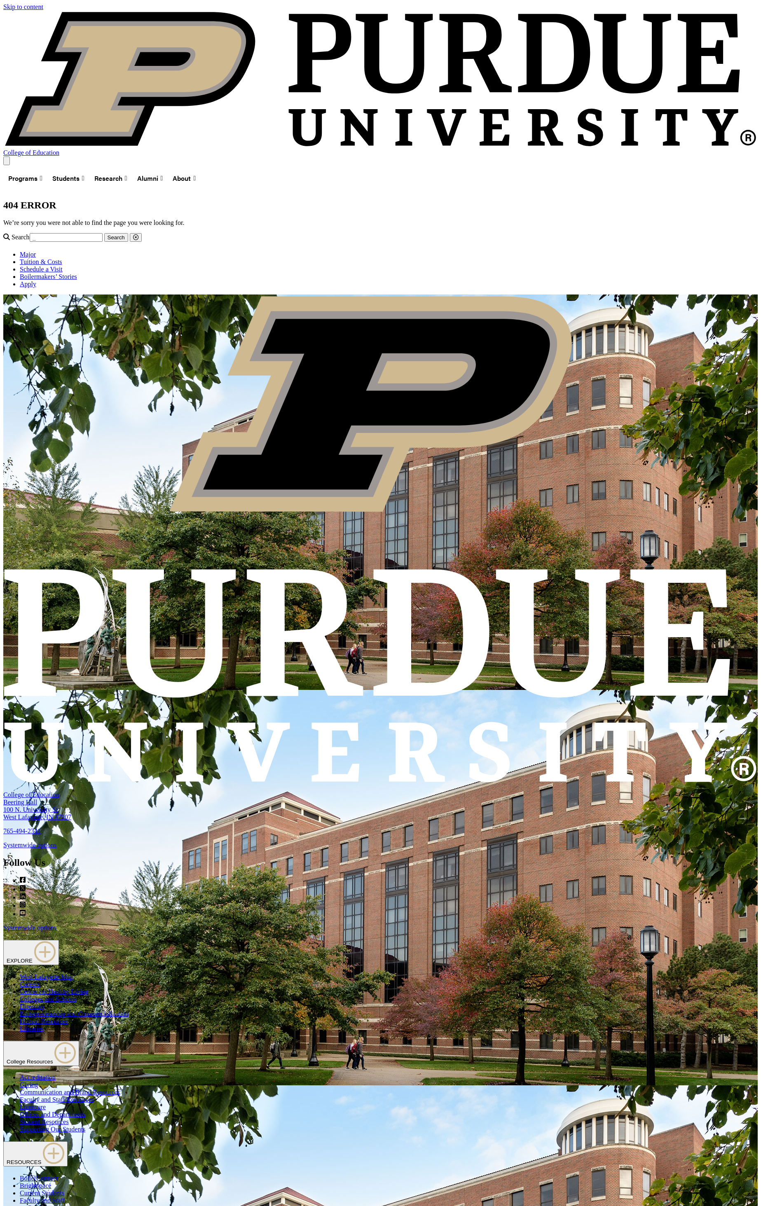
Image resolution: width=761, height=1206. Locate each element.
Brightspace (35, 1185)
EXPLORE (31, 952)
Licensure (33, 1106)
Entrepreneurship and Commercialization (74, 1013)
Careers (30, 984)
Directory (32, 1006)
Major (28, 254)
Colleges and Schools (48, 999)
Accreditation (38, 1077)
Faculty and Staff (42, 1200)
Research (110, 178)
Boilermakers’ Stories (48, 276)
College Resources (41, 1053)
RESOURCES (35, 1154)
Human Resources (44, 1021)
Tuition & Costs (41, 261)
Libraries (32, 1028)
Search (21, 237)
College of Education (31, 152)
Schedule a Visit (41, 269)
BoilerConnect (39, 1178)
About (184, 178)
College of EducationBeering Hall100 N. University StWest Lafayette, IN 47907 (37, 805)
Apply (28, 283)
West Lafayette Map (46, 976)
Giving (29, 1084)
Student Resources (44, 1121)
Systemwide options (29, 844)
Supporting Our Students (52, 1129)
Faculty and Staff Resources (57, 1099)
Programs (25, 178)
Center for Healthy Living (54, 991)
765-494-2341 (22, 830)
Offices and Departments (53, 1114)
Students (68, 178)
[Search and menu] (6, 161)
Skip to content (23, 6)
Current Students (42, 1193)
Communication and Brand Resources (70, 1092)
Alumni (150, 178)
